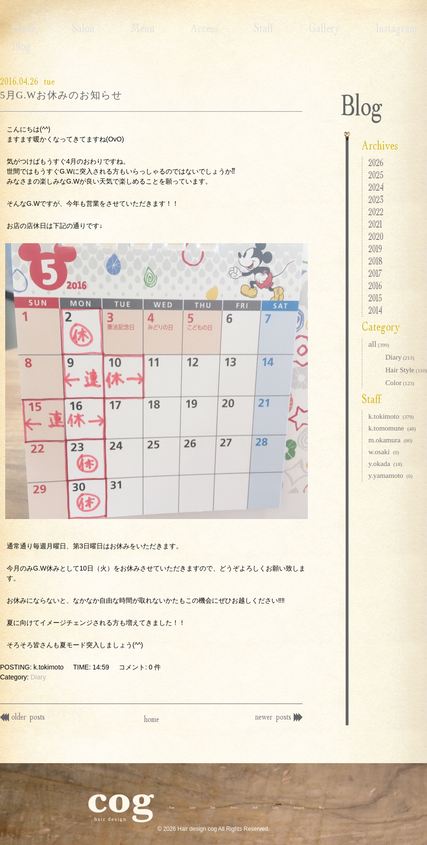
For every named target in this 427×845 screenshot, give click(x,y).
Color (399, 383)
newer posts (275, 706)
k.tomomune (392, 428)
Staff (205, 28)
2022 (375, 211)
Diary (38, 667)
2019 (375, 248)
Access (158, 28)
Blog (370, 28)
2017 (375, 273)
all (378, 344)
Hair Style (406, 370)
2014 (375, 310)
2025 (375, 174)
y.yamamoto (390, 475)
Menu (108, 28)
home (151, 708)
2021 (375, 224)
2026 (375, 162)
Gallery (255, 28)
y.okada (385, 463)
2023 (375, 199)
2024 (375, 187)
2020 (375, 236)
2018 (375, 261)
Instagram (316, 28)
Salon (59, 28)
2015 (375, 297)
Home (12, 28)
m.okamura (390, 440)
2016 (375, 285)
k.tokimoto (391, 416)
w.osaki (383, 452)
